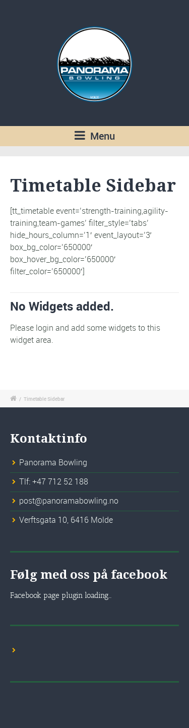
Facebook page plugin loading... (60, 595)
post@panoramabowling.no (68, 500)
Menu (95, 136)
